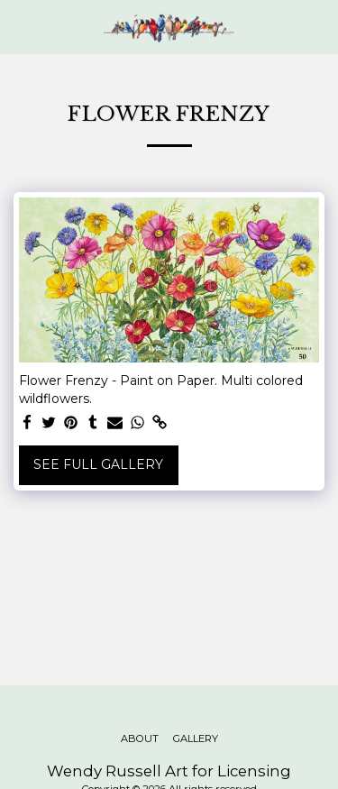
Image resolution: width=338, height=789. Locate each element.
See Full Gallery (98, 464)
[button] (20, 26)
